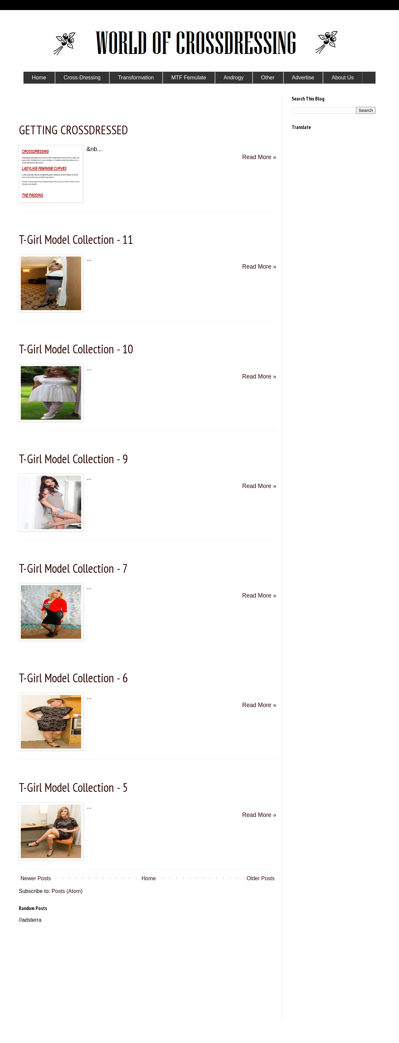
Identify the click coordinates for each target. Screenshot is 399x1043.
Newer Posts (35, 878)
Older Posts (260, 878)
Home (148, 878)
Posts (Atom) (67, 891)
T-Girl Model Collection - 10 (76, 349)
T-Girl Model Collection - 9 (73, 459)
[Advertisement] (147, 971)
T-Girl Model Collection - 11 (76, 239)
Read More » (259, 157)
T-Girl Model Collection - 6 (73, 678)
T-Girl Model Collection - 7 (73, 568)
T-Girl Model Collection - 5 (73, 787)
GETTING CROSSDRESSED (73, 130)
